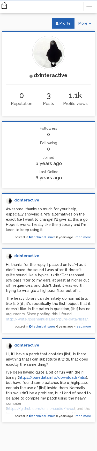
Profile (63, 23)
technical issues (42, 237)
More (86, 25)
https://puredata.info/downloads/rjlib (52, 377)
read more (83, 237)
